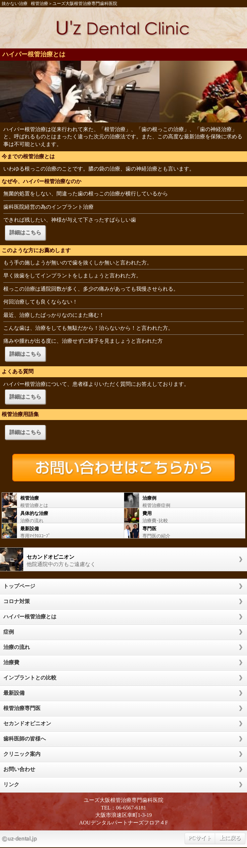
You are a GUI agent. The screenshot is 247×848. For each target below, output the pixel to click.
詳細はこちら (25, 232)
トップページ (19, 586)
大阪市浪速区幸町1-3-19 (123, 815)
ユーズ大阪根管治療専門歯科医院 (84, 3)
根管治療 (39, 3)
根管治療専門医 (22, 708)
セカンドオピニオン (27, 723)
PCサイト (199, 838)
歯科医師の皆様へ (24, 739)
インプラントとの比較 (29, 677)
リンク (11, 784)
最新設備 (14, 693)
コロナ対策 (16, 601)
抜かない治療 (15, 3)
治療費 (11, 662)
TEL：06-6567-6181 (123, 808)
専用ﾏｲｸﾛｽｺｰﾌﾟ (59, 530)
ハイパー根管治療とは (33, 54)
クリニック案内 (22, 754)
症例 (8, 632)
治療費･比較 (181, 515)
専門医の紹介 (181, 530)
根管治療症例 (181, 500)
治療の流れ (59, 515)
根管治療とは (59, 500)
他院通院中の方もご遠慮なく (120, 559)
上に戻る (230, 838)
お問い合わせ (19, 769)
